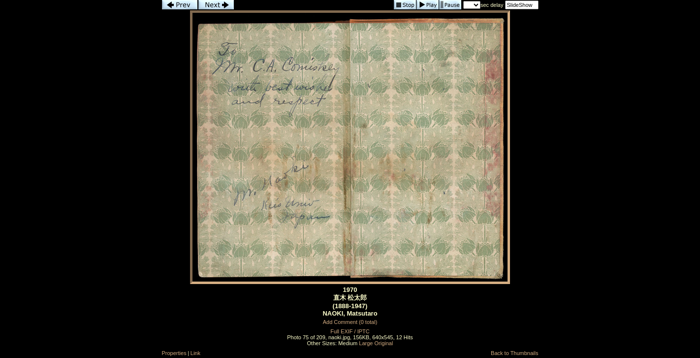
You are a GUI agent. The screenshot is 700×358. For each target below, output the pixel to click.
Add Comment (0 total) (350, 322)
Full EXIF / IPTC (349, 331)
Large (366, 343)
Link (195, 353)
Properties (174, 353)
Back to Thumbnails (514, 353)
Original (384, 343)
